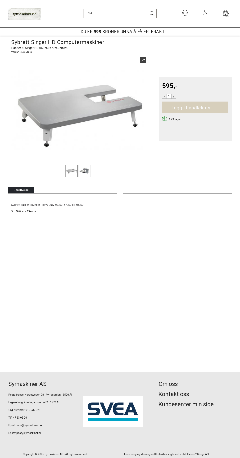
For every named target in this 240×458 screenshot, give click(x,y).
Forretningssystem (135, 454)
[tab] (21, 190)
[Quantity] (169, 96)
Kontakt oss (174, 394)
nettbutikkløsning (161, 454)
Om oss (168, 384)
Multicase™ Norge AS (196, 454)
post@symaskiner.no (29, 432)
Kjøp (214, 108)
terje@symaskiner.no (29, 425)
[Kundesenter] (185, 13)
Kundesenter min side (186, 404)
